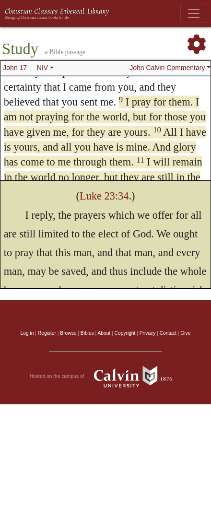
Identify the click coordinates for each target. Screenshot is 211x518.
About (103, 333)
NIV (42, 67)
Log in (27, 333)
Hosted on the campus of (106, 376)
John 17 (15, 67)
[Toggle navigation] (193, 13)
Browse (68, 333)
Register (47, 333)
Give (185, 333)
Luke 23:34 (104, 196)
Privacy (148, 333)
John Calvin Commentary (167, 67)
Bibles (87, 333)
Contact (168, 333)
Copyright (125, 333)
